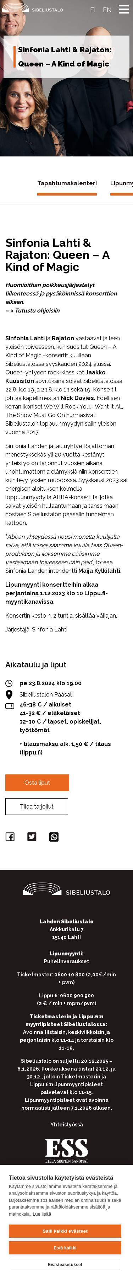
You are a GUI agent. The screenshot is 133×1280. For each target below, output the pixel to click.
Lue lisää (42, 1214)
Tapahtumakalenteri (67, 183)
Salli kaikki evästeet (65, 1231)
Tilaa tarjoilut (37, 806)
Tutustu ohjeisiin (37, 310)
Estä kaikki (65, 1248)
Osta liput (37, 782)
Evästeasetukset (65, 1264)
